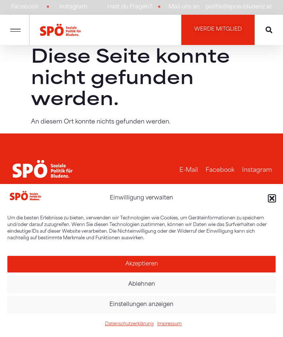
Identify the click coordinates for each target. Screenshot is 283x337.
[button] (272, 198)
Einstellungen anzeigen (141, 305)
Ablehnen (141, 284)
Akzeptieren (141, 264)
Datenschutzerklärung (129, 324)
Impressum (169, 324)
